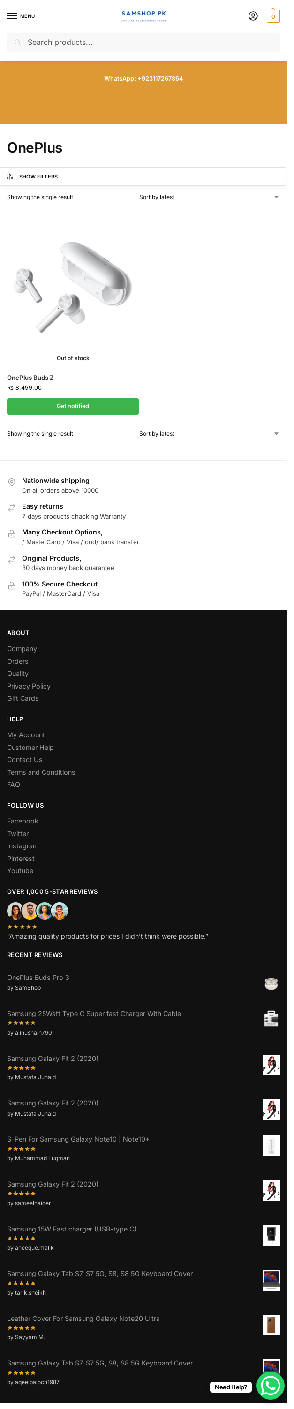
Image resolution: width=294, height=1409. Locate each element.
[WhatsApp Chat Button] (270, 1386)
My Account (26, 735)
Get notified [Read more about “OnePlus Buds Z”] (73, 405)
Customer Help (30, 747)
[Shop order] (209, 197)
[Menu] (21, 16)
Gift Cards (23, 698)
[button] (272, 16)
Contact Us (25, 760)
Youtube (20, 871)
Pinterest (21, 858)
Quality (18, 673)
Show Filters (32, 176)
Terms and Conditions (41, 772)
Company (22, 649)
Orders (18, 661)
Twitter (18, 834)
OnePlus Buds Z (30, 377)
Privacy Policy (29, 686)
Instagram (22, 846)
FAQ (13, 784)
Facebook (22, 821)
